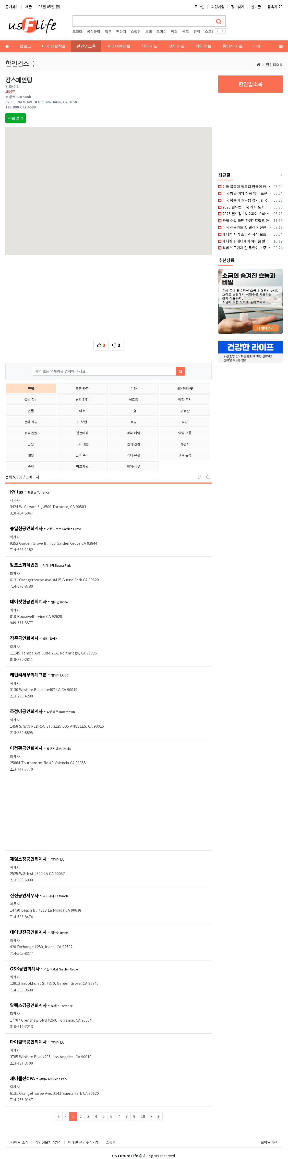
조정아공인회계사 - (42, 711)
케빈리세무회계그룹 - (39, 674)
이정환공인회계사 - (40, 748)
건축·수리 (82, 455)
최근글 (224, 175)
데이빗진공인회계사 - (39, 932)
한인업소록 (274, 64)
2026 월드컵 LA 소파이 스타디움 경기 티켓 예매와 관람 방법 (245, 213)
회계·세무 (133, 466)
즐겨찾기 (12, 6)
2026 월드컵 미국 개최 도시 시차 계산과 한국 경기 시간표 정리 (245, 207)
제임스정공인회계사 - (37, 859)
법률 (31, 410)
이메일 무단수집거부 (83, 1136)
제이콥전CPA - (38, 1078)
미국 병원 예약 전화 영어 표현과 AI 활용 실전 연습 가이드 (245, 193)
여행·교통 (184, 432)
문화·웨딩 (31, 421)
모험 (148, 31)
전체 (31, 388)
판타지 (121, 31)
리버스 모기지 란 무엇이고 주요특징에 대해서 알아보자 (245, 247)
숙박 (31, 466)
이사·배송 (82, 444)
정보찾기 (237, 6)
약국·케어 (133, 432)
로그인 (200, 6)
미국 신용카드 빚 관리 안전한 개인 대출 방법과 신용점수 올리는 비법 (245, 227)
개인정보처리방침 (48, 1136)
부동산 (184, 410)
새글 (28, 6)
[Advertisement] (108, 296)
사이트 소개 (19, 1136)
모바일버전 (269, 1136)
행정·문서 (184, 399)
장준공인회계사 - (34, 638)
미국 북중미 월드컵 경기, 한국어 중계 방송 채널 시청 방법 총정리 (245, 200)
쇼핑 (133, 421)
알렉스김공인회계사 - (41, 1005)
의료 (82, 410)
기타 (133, 388)
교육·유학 (184, 455)
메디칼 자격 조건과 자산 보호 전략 (245, 234)
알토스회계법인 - (40, 565)
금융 (31, 444)
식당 (185, 421)
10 (143, 1116)
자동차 (184, 444)
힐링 (31, 455)
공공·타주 (82, 388)
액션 (108, 31)
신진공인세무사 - (39, 895)
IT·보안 (82, 421)
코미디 (161, 31)
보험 (133, 410)
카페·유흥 (133, 455)
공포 (185, 31)
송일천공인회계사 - (45, 528)
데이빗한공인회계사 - (39, 601)
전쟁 (197, 31)
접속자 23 (275, 6)
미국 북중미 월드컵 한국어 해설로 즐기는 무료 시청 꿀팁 (245, 186)
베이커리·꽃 (185, 388)
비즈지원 (82, 466)
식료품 (133, 399)
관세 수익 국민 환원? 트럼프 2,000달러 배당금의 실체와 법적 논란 (245, 220)
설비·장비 (31, 399)
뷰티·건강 (82, 399)
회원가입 (217, 6)
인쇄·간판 (133, 444)
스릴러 (136, 31)
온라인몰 (31, 432)
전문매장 (82, 432)
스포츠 (210, 31)
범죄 (174, 31)
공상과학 (93, 31)
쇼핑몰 (111, 1136)
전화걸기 (15, 118)
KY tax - (29, 491)
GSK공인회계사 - (44, 968)
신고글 (256, 6)
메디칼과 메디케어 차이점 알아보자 (245, 241)
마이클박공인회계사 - (37, 1041)
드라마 (77, 31)
